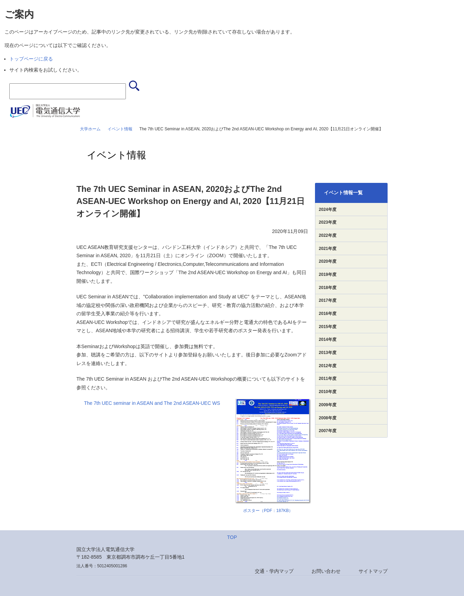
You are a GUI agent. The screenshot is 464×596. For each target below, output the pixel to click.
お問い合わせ (326, 571)
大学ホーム (90, 129)
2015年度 (327, 326)
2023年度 (327, 222)
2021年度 (327, 248)
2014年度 (327, 339)
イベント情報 (120, 129)
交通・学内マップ (274, 571)
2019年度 (327, 274)
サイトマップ (373, 571)
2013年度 (327, 352)
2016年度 (327, 313)
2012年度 (327, 365)
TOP (232, 537)
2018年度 (327, 287)
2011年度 (327, 378)
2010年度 (327, 391)
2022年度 (327, 235)
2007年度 (327, 430)
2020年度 (327, 261)
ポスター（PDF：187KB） (268, 510)
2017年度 (327, 300)
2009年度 (327, 404)
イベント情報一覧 (343, 192)
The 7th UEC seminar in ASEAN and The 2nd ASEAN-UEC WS (152, 403)
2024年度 (327, 209)
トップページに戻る (31, 59)
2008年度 (327, 418)
